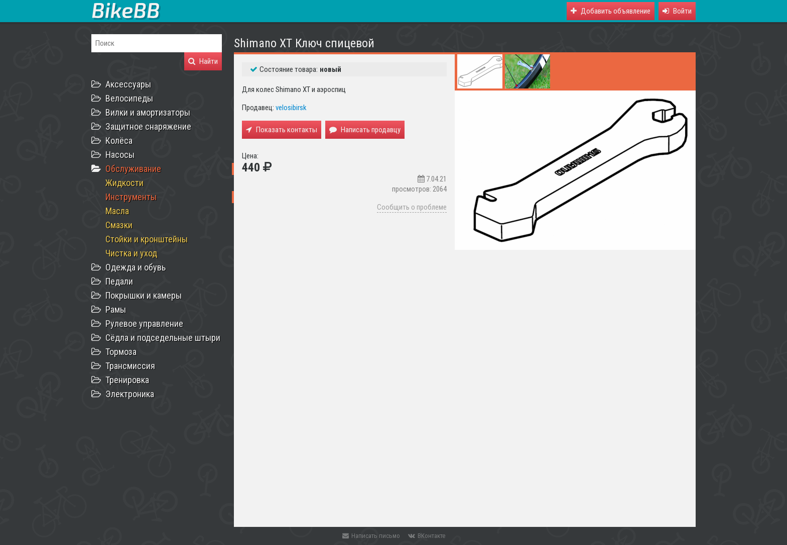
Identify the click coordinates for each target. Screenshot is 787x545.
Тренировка (127, 380)
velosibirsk (291, 107)
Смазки (119, 225)
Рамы (115, 309)
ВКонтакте (426, 535)
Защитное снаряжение (148, 126)
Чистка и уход (131, 253)
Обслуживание (133, 168)
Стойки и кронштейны (146, 239)
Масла (117, 211)
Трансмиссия (130, 365)
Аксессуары (128, 84)
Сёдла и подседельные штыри (162, 337)
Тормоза (121, 351)
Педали (119, 281)
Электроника (129, 394)
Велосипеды (129, 98)
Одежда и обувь (135, 267)
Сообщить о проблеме (412, 207)
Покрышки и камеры (143, 295)
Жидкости (124, 182)
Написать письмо (371, 535)
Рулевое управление (144, 323)
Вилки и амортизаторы (147, 112)
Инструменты (131, 197)
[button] (677, 11)
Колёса (119, 140)
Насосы (120, 154)
